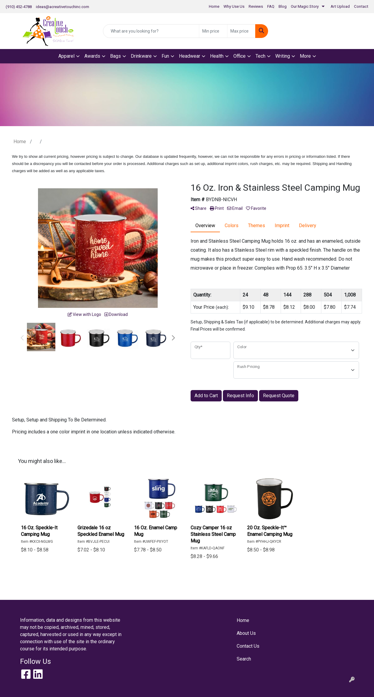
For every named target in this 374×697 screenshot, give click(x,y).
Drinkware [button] (141, 56)
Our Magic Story (305, 6)
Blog (283, 6)
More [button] (305, 56)
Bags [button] (115, 56)
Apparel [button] (66, 56)
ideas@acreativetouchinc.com (62, 6)
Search (244, 659)
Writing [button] (282, 56)
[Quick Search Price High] (241, 31)
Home (214, 6)
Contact (361, 6)
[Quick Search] (151, 31)
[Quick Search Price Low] (213, 31)
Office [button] (239, 56)
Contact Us (248, 646)
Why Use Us (234, 6)
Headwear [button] (189, 56)
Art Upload (340, 6)
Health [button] (217, 56)
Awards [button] (92, 56)
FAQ (270, 6)
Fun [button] (165, 56)
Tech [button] (260, 56)
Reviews (256, 6)
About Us (246, 633)
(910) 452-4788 (19, 6)
